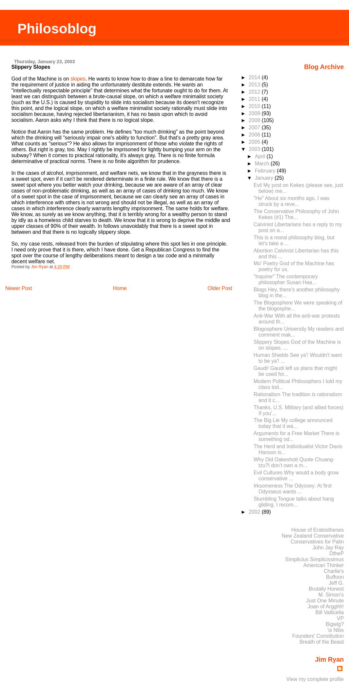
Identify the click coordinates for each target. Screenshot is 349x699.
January (265, 178)
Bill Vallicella (330, 612)
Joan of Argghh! (326, 606)
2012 (255, 92)
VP (340, 618)
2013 (255, 84)
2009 (255, 113)
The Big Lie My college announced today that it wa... (293, 423)
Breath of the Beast (322, 642)
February (266, 171)
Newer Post (18, 288)
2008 (255, 120)
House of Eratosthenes (317, 530)
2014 (255, 77)
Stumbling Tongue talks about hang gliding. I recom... (294, 501)
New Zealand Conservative (313, 536)
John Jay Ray (328, 547)
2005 (255, 142)
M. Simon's (331, 595)
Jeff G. (336, 583)
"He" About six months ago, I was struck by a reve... (291, 201)
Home (119, 288)
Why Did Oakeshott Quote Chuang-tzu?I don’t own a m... (294, 462)
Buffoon (335, 577)
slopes (78, 79)
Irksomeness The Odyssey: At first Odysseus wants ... (293, 488)
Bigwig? (335, 624)
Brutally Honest (326, 589)
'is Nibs (335, 630)
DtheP (336, 553)
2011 (255, 99)
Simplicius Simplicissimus (314, 559)
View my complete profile (315, 679)
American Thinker (323, 565)
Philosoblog (56, 28)
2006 (255, 135)
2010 (255, 106)
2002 (255, 512)
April (261, 156)
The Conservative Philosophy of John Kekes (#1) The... (296, 214)
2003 (255, 149)
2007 (255, 127)
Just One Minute (325, 600)
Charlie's (334, 571)
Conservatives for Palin (317, 541)
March (263, 163)
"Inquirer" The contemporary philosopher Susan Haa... (286, 279)
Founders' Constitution (318, 636)
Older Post (220, 288)
